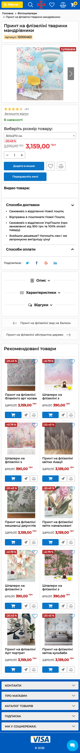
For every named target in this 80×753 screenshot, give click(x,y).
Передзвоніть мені (26, 415)
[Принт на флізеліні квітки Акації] (58, 439)
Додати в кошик (24, 166)
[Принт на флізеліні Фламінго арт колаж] (21, 375)
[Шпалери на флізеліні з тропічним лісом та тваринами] (58, 566)
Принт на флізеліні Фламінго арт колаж (21, 398)
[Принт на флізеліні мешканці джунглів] (21, 502)
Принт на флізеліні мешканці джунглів (21, 525)
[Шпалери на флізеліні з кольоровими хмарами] (58, 375)
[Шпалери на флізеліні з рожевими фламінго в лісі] (21, 439)
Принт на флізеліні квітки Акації (58, 462)
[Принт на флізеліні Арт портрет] (21, 629)
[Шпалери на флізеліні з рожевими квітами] (21, 566)
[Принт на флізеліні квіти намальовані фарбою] (58, 502)
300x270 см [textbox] (14, 136)
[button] (71, 73)
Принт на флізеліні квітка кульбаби (58, 653)
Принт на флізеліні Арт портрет (21, 653)
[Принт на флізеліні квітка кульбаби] (58, 629)
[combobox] (40, 135)
